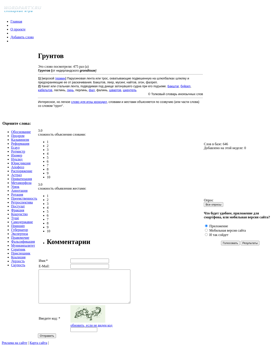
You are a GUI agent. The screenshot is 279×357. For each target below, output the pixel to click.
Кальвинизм (20, 143)
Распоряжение (21, 174)
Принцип (18, 229)
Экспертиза (19, 237)
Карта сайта (38, 349)
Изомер (16, 158)
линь (70, 90)
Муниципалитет (23, 249)
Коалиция (18, 260)
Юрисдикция (21, 166)
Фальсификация (23, 245)
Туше (15, 221)
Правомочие (20, 241)
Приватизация (21, 182)
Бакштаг (173, 86)
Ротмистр (18, 155)
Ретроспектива (22, 205)
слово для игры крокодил (89, 102)
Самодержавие (22, 225)
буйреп (185, 86)
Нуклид (16, 162)
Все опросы (214, 207)
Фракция (17, 213)
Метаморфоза (21, 186)
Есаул (15, 151)
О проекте (18, 29)
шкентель (129, 90)
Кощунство (19, 217)
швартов (115, 90)
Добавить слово (22, 37)
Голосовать (230, 246)
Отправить (47, 342)
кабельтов (45, 90)
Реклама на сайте (14, 349)
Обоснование (21, 135)
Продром (17, 139)
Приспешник (20, 256)
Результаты (250, 246)
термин (60, 78)
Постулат (18, 209)
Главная (16, 21)
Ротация (17, 198)
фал (92, 90)
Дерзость (18, 264)
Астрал (16, 178)
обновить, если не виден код (95, 332)
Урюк (15, 190)
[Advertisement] (89, 117)
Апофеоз (17, 170)
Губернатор (19, 233)
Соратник (18, 252)
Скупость (18, 268)
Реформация (20, 147)
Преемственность (24, 202)
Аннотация (19, 194)
